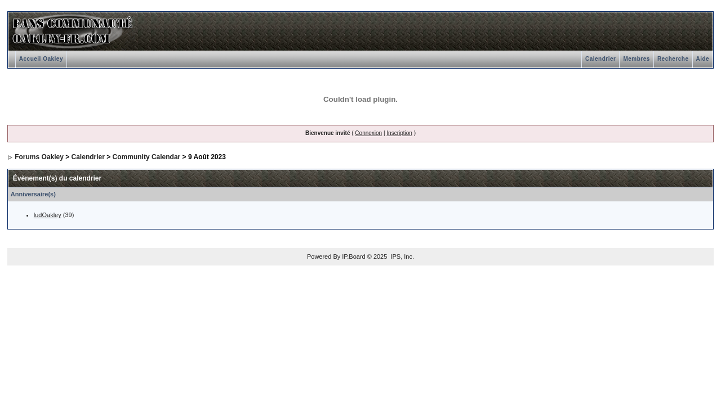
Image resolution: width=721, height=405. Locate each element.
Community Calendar (147, 157)
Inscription (399, 133)
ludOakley (47, 215)
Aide (703, 59)
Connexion (368, 133)
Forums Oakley (39, 157)
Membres (636, 59)
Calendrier (600, 59)
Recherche (673, 59)
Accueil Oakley (41, 59)
